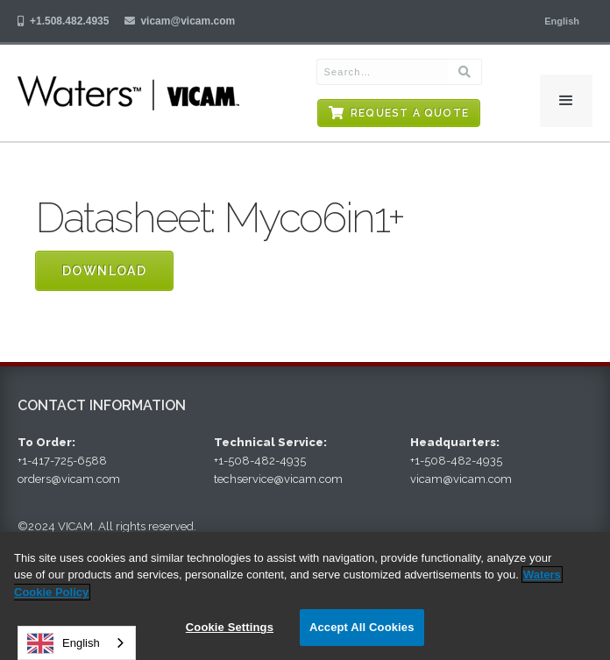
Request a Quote (410, 113)
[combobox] (77, 643)
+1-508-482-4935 (260, 460)
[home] (138, 92)
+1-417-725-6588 (62, 460)
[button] (561, 21)
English (63, 643)
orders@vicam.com (69, 479)
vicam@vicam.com (187, 21)
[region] (305, 596)
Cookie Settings (229, 627)
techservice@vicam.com (278, 479)
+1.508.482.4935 (69, 21)
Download (104, 271)
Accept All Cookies (362, 627)
